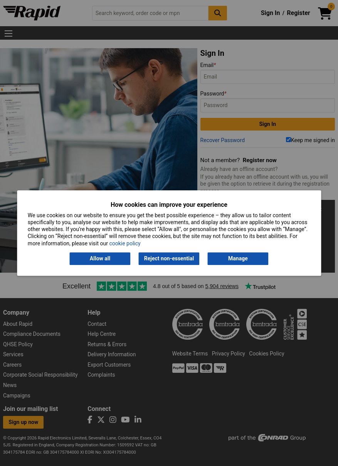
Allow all (100, 258)
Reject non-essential (169, 258)
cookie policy (124, 243)
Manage (238, 258)
